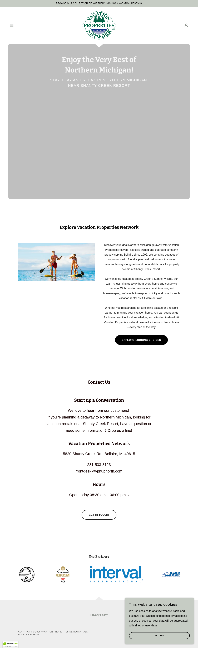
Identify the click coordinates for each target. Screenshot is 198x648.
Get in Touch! (99, 514)
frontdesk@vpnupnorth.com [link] (99, 471)
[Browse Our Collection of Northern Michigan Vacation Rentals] (99, 3)
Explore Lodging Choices (141, 340)
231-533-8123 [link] (99, 464)
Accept (159, 635)
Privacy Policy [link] (99, 614)
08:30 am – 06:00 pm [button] (108, 495)
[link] (99, 25)
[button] (11, 25)
